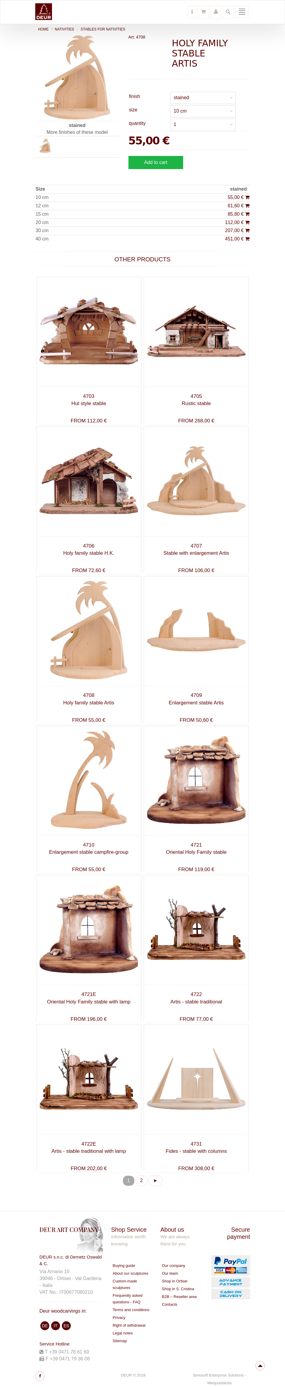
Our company (173, 1265)
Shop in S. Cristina (178, 1289)
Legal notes (123, 1333)
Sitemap (120, 1341)
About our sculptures (130, 1273)
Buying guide (124, 1265)
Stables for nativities (103, 29)
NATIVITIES (64, 29)
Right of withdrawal (129, 1325)
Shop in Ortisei (174, 1281)
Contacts (169, 1304)
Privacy (119, 1317)
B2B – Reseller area (179, 1296)
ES (66, 1325)
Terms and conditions (131, 1310)
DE (45, 1325)
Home (43, 29)
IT (55, 1325)
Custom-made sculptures (125, 1284)
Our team (170, 1273)
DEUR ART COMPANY (68, 1229)
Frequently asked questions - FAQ (127, 1298)
